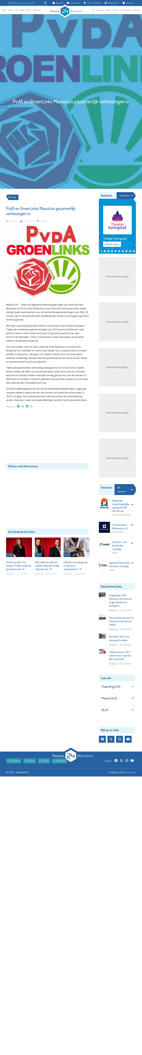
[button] (101, 251)
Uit (93, 10)
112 (16, 10)
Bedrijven (136, 10)
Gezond (116, 10)
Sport (28, 10)
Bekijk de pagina (112, 244)
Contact (30, 767)
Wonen (108, 10)
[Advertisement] (47, 436)
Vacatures (73, 2)
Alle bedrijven (125, 195)
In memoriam (126, 10)
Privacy (44, 767)
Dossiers (129, 2)
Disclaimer (59, 767)
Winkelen (100, 10)
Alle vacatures (125, 490)
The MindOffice (128, 778)
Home (4, 10)
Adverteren (112, 2)
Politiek (22, 10)
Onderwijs (37, 10)
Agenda (58, 2)
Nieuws (11, 10)
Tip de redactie (92, 2)
